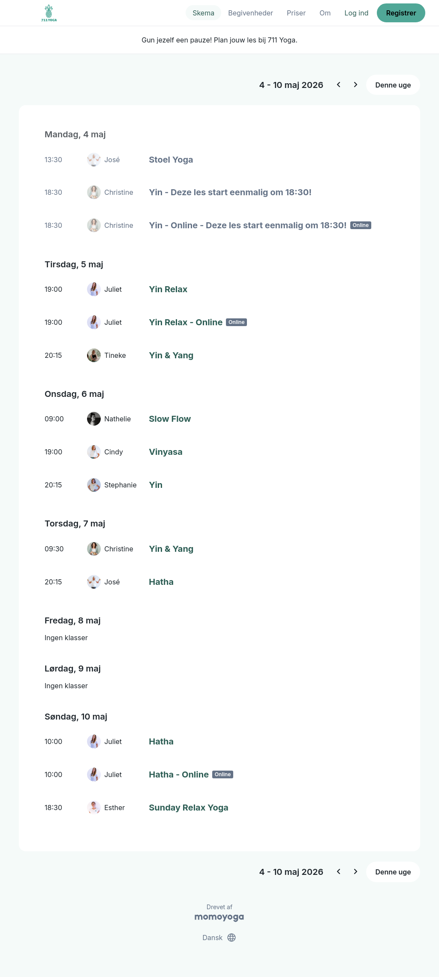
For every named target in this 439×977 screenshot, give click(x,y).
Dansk (219, 937)
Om (325, 13)
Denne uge (393, 85)
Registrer (401, 13)
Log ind (356, 13)
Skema (203, 13)
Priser (296, 13)
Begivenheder (250, 13)
